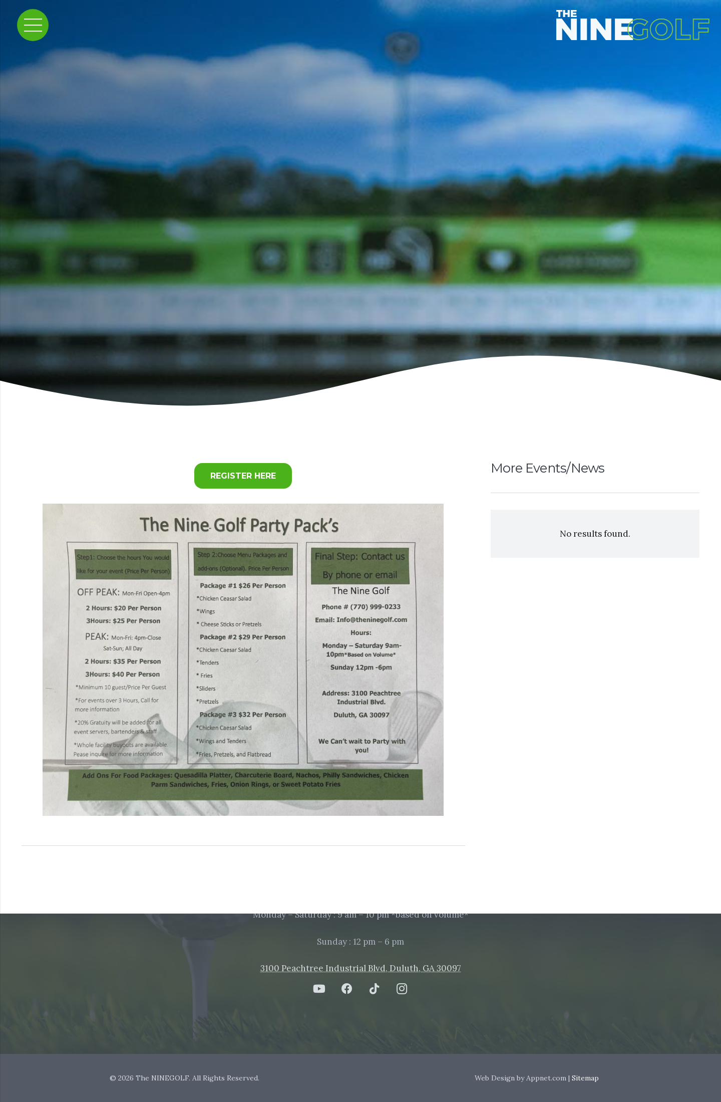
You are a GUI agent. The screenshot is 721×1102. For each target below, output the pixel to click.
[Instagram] (402, 989)
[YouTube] (319, 989)
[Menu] (33, 25)
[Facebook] (346, 989)
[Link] (639, 25)
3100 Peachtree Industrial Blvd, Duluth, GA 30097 (360, 968)
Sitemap (585, 1077)
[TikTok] (374, 989)
